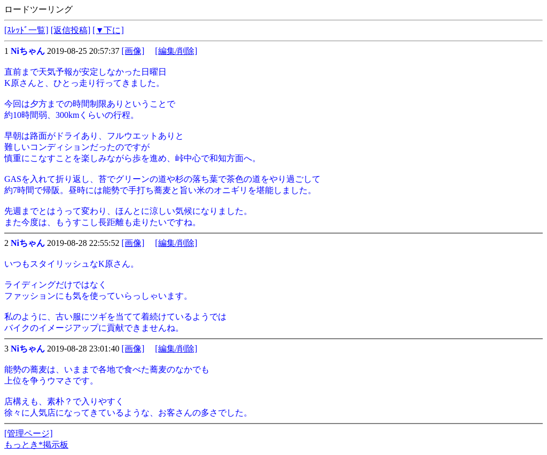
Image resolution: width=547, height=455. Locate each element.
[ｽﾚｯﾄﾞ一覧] (26, 30)
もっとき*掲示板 (36, 444)
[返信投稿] (71, 30)
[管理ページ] (28, 433)
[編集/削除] (176, 50)
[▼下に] (108, 30)
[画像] (133, 50)
